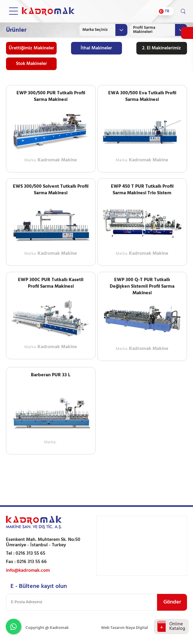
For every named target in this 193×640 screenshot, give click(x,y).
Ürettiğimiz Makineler (31, 48)
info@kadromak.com (28, 570)
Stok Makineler (31, 64)
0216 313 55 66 (32, 562)
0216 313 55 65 (30, 553)
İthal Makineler (96, 48)
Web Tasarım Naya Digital (124, 627)
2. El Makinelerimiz (161, 48)
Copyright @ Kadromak (47, 627)
